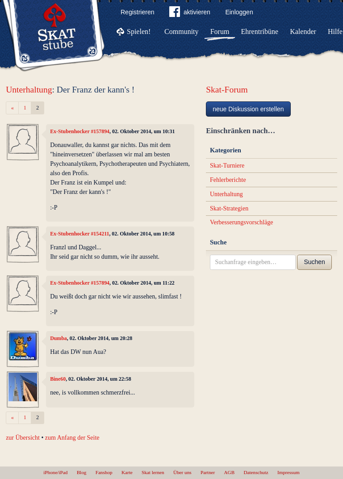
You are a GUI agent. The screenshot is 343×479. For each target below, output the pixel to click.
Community (181, 31)
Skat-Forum (227, 89)
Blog (82, 472)
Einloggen (239, 12)
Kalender (303, 31)
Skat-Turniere (227, 165)
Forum (220, 31)
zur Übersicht (23, 437)
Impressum (288, 472)
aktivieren (189, 13)
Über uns (182, 472)
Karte (127, 472)
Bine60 (58, 379)
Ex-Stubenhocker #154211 (79, 234)
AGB (229, 472)
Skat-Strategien (229, 208)
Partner (208, 472)
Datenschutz (255, 472)
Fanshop (104, 472)
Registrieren (137, 12)
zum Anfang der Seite (72, 437)
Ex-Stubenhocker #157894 (79, 131)
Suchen (314, 261)
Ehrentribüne (260, 31)
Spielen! (139, 31)
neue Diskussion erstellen (248, 109)
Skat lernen (153, 472)
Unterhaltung (29, 89)
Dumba (58, 338)
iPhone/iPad (55, 472)
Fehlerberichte (228, 179)
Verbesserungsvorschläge (241, 222)
